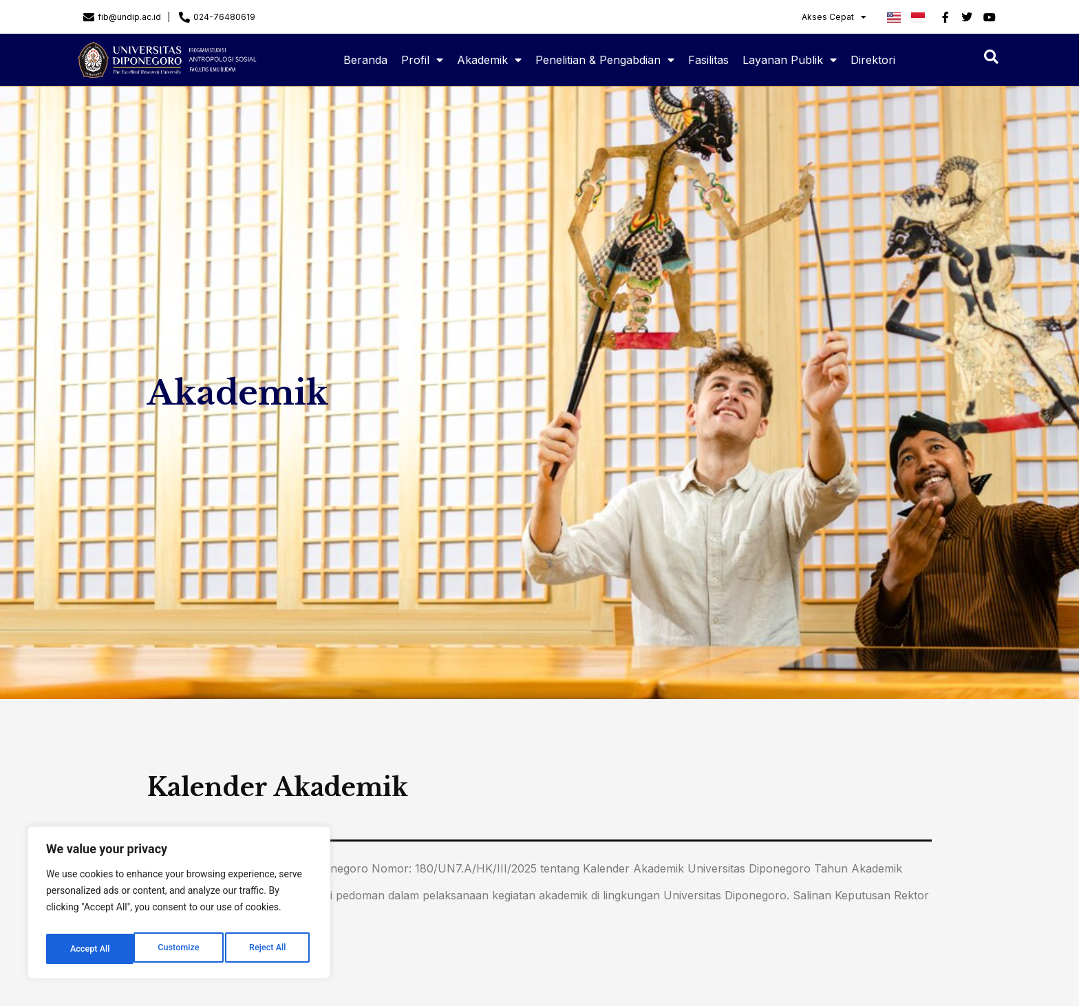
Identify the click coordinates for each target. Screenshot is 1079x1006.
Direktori (873, 60)
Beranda (365, 60)
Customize (90, 948)
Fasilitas (708, 60)
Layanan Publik (790, 59)
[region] (179, 906)
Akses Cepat (834, 17)
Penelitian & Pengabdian (604, 59)
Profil (422, 59)
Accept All (269, 948)
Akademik (489, 59)
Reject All (180, 948)
